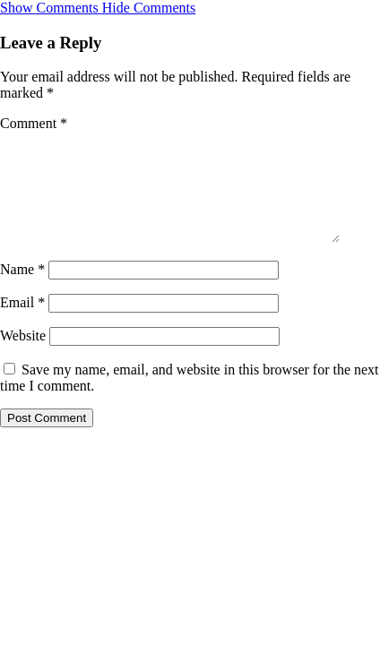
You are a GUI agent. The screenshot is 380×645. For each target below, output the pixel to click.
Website (23, 357)
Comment (33, 123)
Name (22, 290)
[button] (97, 7)
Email (22, 323)
